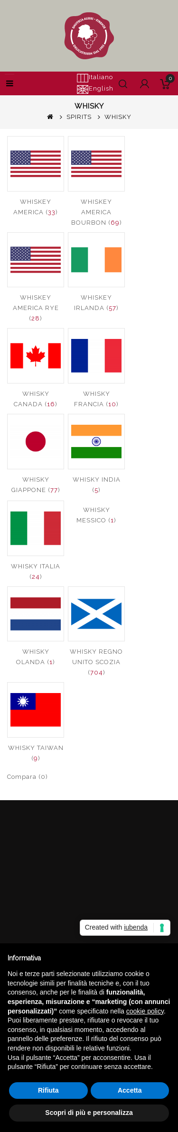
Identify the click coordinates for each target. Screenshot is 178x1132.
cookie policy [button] (145, 1011)
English (94, 89)
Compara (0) (27, 776)
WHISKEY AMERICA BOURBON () (96, 212)
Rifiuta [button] (48, 1090)
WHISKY (117, 116)
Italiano (94, 77)
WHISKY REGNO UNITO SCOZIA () (96, 662)
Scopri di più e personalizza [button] (88, 1112)
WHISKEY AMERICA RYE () (36, 308)
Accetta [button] (130, 1090)
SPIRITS (79, 116)
